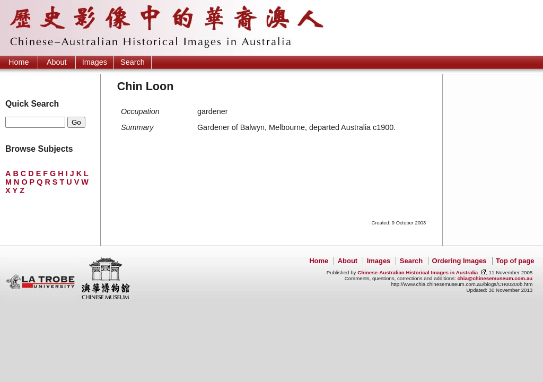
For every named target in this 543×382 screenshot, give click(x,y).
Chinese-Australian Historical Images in (417, 272)
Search (132, 62)
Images (94, 62)
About (57, 62)
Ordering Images (459, 261)
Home (18, 62)
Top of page (515, 261)
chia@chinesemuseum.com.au (494, 278)
